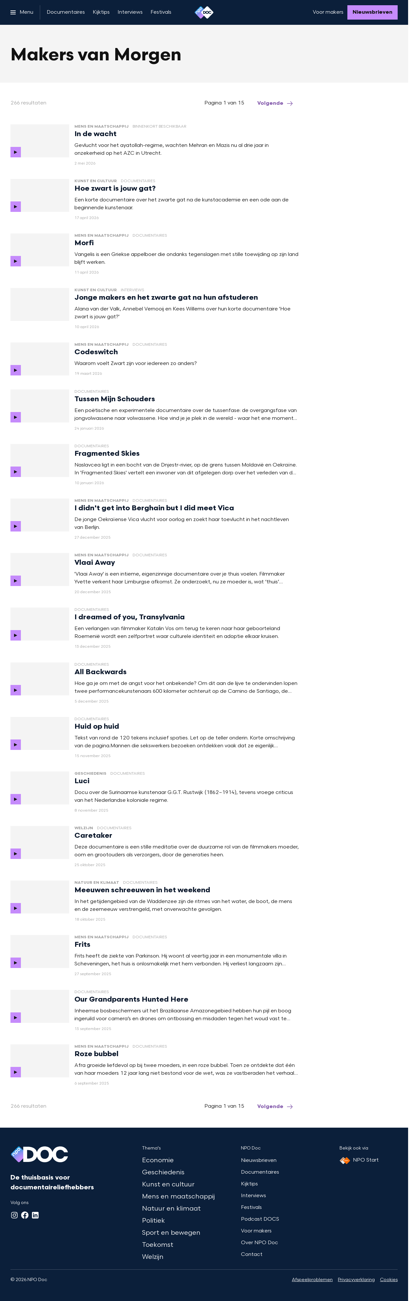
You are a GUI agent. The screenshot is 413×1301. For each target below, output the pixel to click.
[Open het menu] (22, 12)
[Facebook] (25, 1215)
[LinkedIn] (35, 1215)
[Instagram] (14, 1215)
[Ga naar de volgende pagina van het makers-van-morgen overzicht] (275, 103)
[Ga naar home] (204, 12)
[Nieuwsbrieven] (372, 12)
